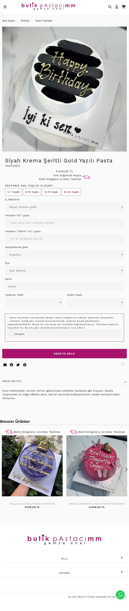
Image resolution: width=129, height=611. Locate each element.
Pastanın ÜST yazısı (17, 215)
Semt (8, 278)
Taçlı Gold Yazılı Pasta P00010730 (32, 503)
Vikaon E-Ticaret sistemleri (92, 596)
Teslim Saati (74, 294)
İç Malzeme (12, 199)
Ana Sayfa (8, 20)
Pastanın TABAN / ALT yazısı (23, 231)
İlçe (7, 263)
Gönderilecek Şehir (16, 247)
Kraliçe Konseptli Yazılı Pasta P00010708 (97, 503)
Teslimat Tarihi (14, 294)
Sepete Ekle (64, 353)
